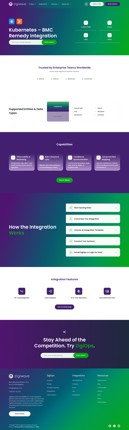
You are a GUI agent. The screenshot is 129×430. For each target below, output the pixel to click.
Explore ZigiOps (64, 180)
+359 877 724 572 (15, 392)
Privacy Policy (19, 427)
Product (49, 380)
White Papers (101, 402)
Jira (73, 391)
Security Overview (53, 388)
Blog (98, 384)
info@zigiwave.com (15, 388)
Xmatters (75, 384)
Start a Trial (96, 4)
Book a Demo (112, 4)
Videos (99, 391)
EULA (37, 427)
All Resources (101, 380)
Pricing (49, 384)
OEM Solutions (51, 395)
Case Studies (101, 388)
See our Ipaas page (64, 307)
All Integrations (77, 380)
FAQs (99, 395)
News (99, 398)
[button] (32, 4)
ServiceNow (76, 395)
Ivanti (74, 388)
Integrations (51, 391)
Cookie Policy (28, 427)
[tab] (58, 107)
